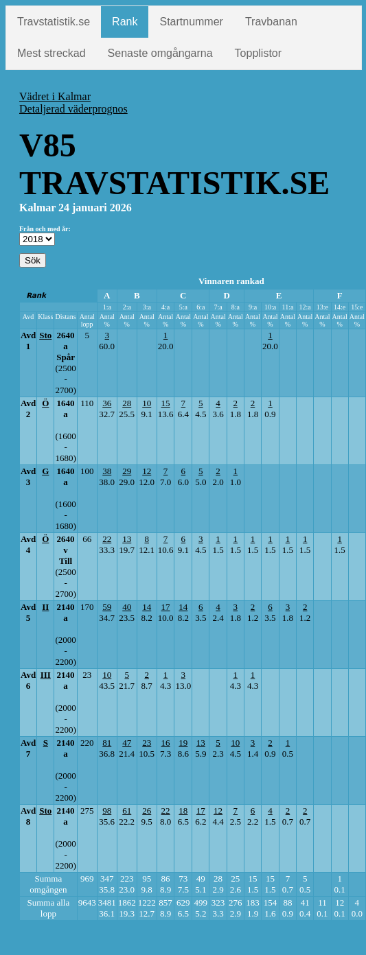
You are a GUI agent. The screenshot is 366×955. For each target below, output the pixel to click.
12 (146, 471)
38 (106, 471)
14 (146, 607)
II (45, 607)
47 (126, 743)
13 (126, 539)
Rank (124, 21)
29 (126, 471)
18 (183, 810)
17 (165, 607)
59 (106, 607)
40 (126, 607)
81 (106, 743)
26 (146, 810)
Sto (45, 335)
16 (165, 743)
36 (106, 403)
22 (106, 539)
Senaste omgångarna (160, 53)
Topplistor (258, 53)
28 (126, 403)
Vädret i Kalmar (55, 96)
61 (126, 810)
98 (106, 810)
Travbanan (271, 21)
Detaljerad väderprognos (73, 109)
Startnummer (190, 21)
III (46, 675)
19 (183, 743)
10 (146, 403)
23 (146, 743)
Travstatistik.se (53, 21)
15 (165, 403)
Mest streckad (51, 53)
